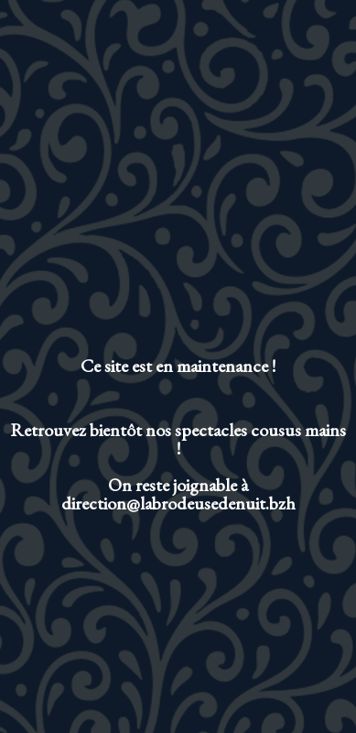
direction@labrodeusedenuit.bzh (178, 503)
